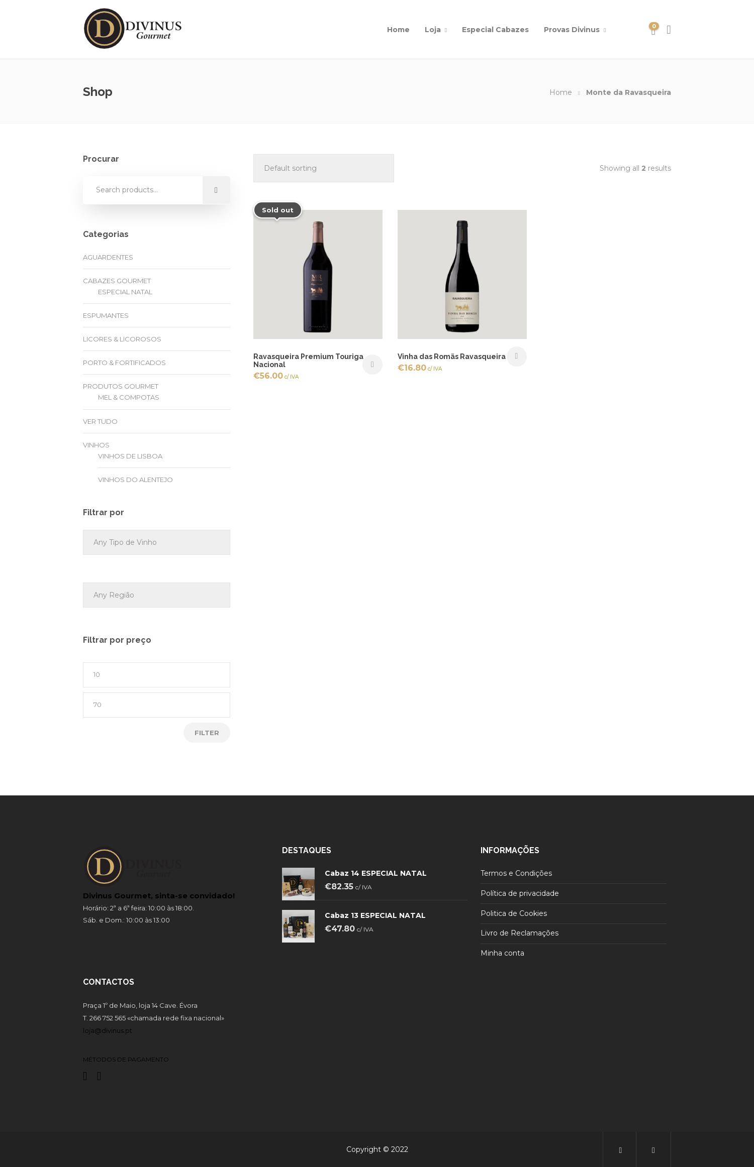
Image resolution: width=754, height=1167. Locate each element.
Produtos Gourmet (120, 386)
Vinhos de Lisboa (130, 456)
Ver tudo (100, 421)
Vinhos (96, 445)
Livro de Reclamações (519, 933)
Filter (207, 733)
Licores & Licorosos (122, 339)
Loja (433, 29)
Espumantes (106, 315)
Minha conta (502, 953)
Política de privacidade (520, 893)
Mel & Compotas (128, 397)
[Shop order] (323, 168)
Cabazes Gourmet (117, 281)
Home (398, 29)
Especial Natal (125, 292)
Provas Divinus (572, 29)
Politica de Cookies (514, 913)
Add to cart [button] (517, 356)
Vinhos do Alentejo (135, 480)
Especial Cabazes (495, 29)
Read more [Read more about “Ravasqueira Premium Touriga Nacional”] (372, 365)
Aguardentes (108, 257)
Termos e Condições (516, 873)
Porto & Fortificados (124, 363)
